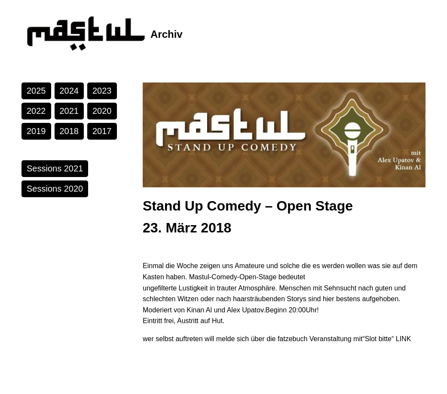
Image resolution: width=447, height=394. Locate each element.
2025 (36, 90)
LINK (403, 338)
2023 (102, 90)
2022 (36, 111)
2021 (69, 111)
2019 (36, 131)
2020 (102, 111)
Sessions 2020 (55, 188)
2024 (69, 90)
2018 (69, 131)
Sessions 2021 (55, 168)
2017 (102, 131)
